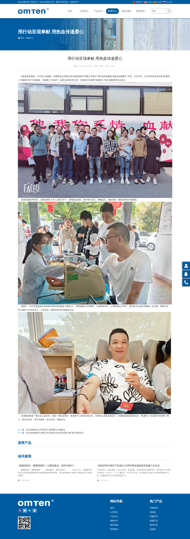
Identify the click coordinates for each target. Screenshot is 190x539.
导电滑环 (154, 508)
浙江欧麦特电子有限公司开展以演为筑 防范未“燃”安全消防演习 (55, 433)
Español (157, 2)
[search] (169, 11)
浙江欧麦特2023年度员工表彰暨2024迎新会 (45, 430)
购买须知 (126, 11)
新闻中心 (112, 11)
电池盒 (153, 512)
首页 (70, 11)
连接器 (153, 529)
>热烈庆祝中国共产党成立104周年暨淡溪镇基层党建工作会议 (128, 465)
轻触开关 (154, 516)
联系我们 (140, 11)
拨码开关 (154, 525)
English (148, 2)
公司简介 (84, 11)
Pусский (167, 2)
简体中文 (138, 2)
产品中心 (98, 11)
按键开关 (154, 521)
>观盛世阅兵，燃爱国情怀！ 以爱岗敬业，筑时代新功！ (46, 465)
